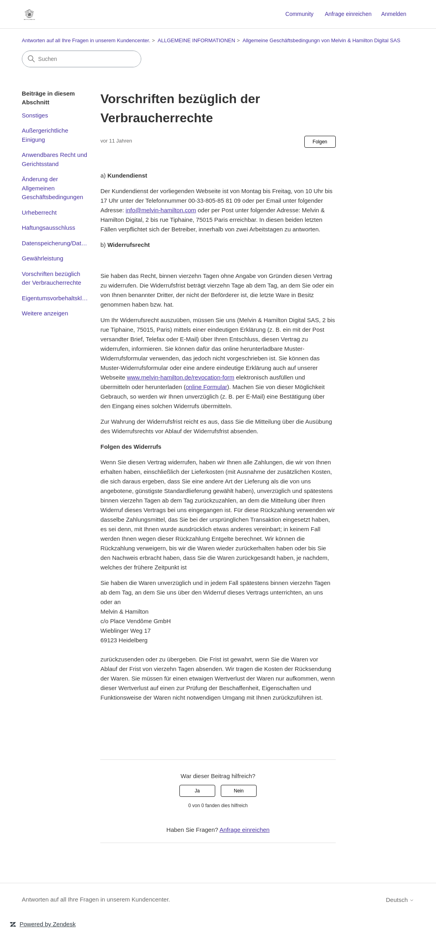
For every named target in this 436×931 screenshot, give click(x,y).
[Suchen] (81, 59)
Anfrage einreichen (348, 14)
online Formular (206, 386)
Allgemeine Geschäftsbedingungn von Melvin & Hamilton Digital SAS (322, 40)
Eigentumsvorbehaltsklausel (55, 298)
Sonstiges (35, 115)
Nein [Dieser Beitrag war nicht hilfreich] (239, 791)
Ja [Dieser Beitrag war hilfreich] (197, 791)
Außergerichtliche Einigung (45, 135)
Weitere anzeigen (45, 313)
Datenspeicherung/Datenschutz (55, 243)
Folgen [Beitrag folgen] (320, 142)
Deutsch (400, 899)
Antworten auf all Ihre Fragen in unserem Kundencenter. (86, 40)
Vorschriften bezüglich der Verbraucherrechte (51, 278)
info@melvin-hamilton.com (161, 210)
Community (299, 14)
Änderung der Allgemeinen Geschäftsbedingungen (52, 188)
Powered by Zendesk (47, 924)
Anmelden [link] (393, 14)
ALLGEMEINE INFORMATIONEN (196, 40)
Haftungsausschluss (48, 227)
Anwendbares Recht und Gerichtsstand (54, 159)
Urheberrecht (39, 212)
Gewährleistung (42, 258)
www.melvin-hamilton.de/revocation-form (180, 377)
